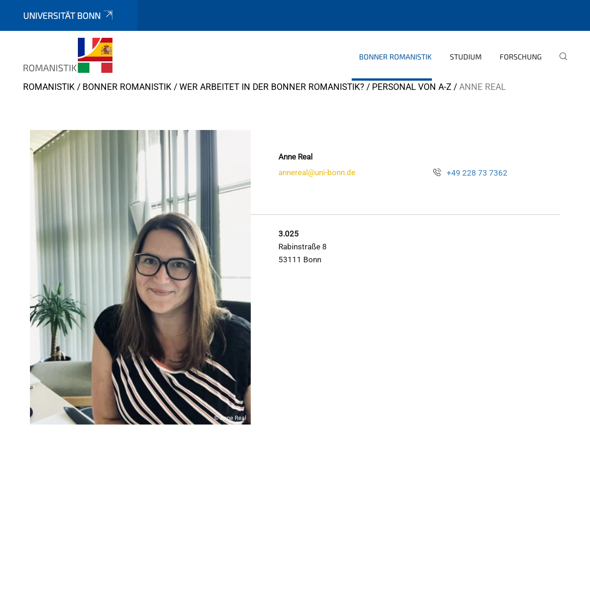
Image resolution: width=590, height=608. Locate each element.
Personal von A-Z (411, 87)
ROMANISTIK (49, 87)
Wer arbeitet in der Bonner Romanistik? (271, 87)
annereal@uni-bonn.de (316, 172)
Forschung (521, 56)
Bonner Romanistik (395, 56)
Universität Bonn (68, 15)
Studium (466, 56)
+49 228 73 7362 (477, 172)
